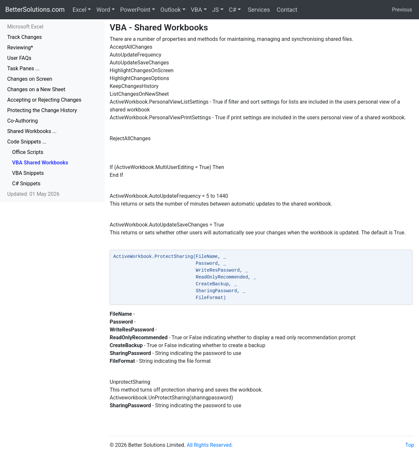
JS (215, 9)
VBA (196, 9)
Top (409, 445)
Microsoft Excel (25, 27)
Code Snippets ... (26, 142)
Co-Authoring (22, 121)
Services (258, 9)
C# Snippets (26, 183)
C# (232, 9)
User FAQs (19, 58)
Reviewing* (20, 47)
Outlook (170, 9)
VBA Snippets (28, 173)
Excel (79, 9)
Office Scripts (27, 152)
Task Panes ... (23, 68)
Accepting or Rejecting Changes (44, 100)
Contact (286, 9)
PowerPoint (135, 9)
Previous (402, 10)
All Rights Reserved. (210, 445)
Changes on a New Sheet (36, 89)
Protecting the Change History (42, 110)
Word (103, 9)
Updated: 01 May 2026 (33, 194)
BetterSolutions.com (35, 9)
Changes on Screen (29, 79)
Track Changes (24, 37)
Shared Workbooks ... (32, 131)
